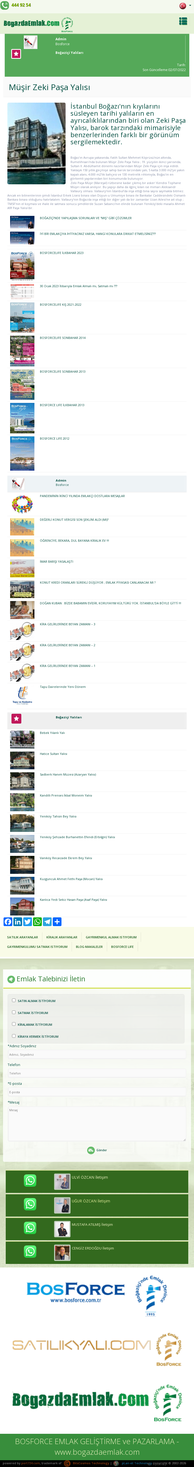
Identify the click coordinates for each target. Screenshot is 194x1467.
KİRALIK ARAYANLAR (61, 937)
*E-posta (15, 1083)
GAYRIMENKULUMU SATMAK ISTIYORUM (37, 947)
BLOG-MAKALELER (89, 947)
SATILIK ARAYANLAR (22, 937)
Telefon (14, 1064)
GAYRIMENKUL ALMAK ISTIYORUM (111, 937)
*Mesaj (13, 1102)
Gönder (97, 1150)
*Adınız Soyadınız (22, 1045)
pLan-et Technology (132, 1463)
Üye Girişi (157, 1464)
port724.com (30, 1463)
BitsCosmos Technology (86, 1463)
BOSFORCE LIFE (122, 947)
